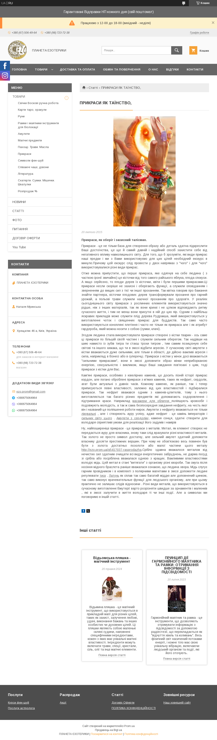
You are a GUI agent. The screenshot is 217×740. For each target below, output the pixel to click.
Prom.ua (129, 726)
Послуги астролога (21, 708)
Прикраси (24, 154)
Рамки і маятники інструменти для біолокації (38, 125)
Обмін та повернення (121, 69)
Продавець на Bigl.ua (108, 730)
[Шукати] (176, 50)
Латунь (114, 475)
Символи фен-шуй (30, 160)
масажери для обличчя (151, 401)
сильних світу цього (96, 418)
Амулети (24, 133)
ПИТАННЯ (20, 229)
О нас (153, 69)
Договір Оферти (123, 702)
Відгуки (172, 69)
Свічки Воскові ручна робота (38, 103)
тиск (103, 475)
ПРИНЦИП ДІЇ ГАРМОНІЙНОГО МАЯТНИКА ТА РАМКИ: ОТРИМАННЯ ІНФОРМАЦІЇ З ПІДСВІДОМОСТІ (177, 565)
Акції (63, 702)
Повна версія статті (112, 655)
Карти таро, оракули (32, 109)
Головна (19, 69)
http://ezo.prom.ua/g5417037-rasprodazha (111, 450)
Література (25, 173)
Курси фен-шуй (18, 702)
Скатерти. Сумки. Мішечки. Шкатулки (36, 182)
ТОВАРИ (18, 96)
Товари (41, 69)
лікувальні (88, 414)
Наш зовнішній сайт (177, 702)
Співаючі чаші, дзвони (33, 167)
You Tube (19, 247)
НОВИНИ (19, 202)
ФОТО (17, 220)
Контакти (195, 69)
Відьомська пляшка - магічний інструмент (112, 559)
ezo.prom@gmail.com (30, 391)
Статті (93, 87)
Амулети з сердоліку (132, 418)
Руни (21, 116)
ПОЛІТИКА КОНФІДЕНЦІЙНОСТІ (134, 708)
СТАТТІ (18, 211)
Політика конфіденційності (141, 734)
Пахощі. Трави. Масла (33, 147)
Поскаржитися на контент (106, 734)
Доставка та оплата (77, 69)
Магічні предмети (30, 140)
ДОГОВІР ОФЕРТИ (26, 238)
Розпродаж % (27, 191)
